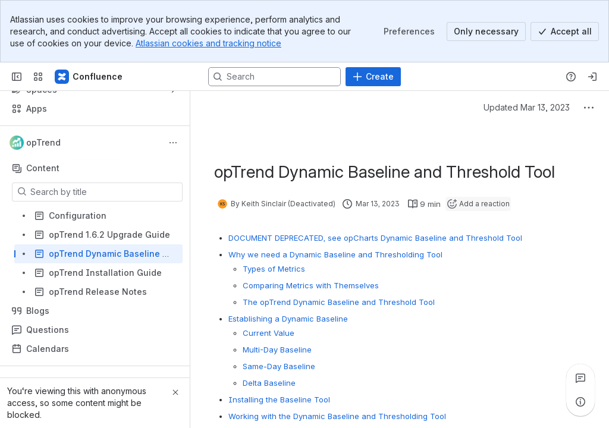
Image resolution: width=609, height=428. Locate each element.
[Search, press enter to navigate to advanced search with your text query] (274, 76)
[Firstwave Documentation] (89, 76)
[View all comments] (580, 378)
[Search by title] (104, 192)
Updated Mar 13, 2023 (527, 107)
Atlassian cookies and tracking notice (208, 43)
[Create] (373, 76)
